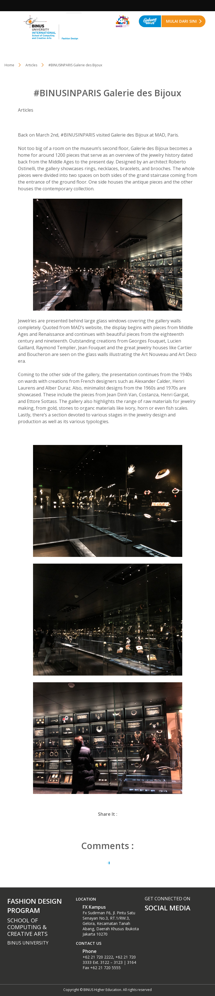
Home (9, 65)
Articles (31, 65)
